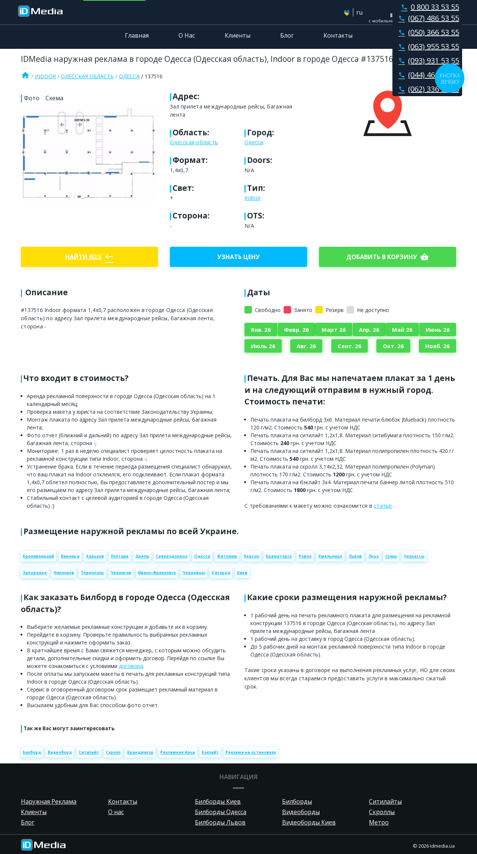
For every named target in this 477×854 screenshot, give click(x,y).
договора (131, 665)
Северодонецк (171, 556)
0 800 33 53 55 (428, 7)
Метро (379, 822)
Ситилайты (385, 801)
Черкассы (414, 556)
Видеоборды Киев (309, 822)
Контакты (338, 35)
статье (383, 505)
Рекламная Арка (177, 752)
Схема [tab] (54, 98)
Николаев (64, 572)
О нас (116, 812)
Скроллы (382, 812)
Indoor (45, 76)
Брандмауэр (140, 752)
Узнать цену (238, 257)
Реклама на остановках (250, 752)
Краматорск (279, 556)
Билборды (297, 801)
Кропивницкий (38, 556)
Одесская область (87, 76)
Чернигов (121, 572)
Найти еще (89, 256)
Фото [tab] (32, 98)
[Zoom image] (89, 154)
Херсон (251, 556)
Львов (355, 556)
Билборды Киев (218, 801)
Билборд (32, 752)
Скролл (113, 752)
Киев (242, 572)
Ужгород (221, 572)
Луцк (374, 556)
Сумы (391, 556)
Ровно (305, 556)
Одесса (129, 76)
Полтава (120, 556)
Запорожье (35, 572)
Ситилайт (89, 752)
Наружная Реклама (48, 801)
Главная (137, 35)
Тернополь (92, 572)
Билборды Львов (220, 822)
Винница (70, 556)
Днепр (142, 556)
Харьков (95, 556)
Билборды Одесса (220, 812)
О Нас (187, 35)
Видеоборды (301, 812)
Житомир (227, 556)
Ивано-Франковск (157, 572)
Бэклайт (210, 752)
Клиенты (237, 35)
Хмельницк (330, 556)
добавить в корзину (387, 256)
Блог (287, 35)
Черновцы (194, 572)
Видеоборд (60, 752)
